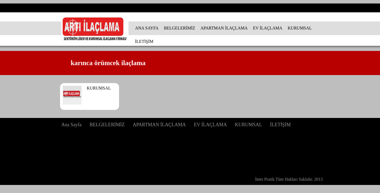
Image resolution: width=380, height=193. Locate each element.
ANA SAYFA (147, 28)
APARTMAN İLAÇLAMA (224, 28)
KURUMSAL (300, 28)
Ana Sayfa (71, 124)
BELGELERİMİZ (179, 28)
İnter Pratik (264, 179)
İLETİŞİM (144, 41)
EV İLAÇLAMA (267, 28)
